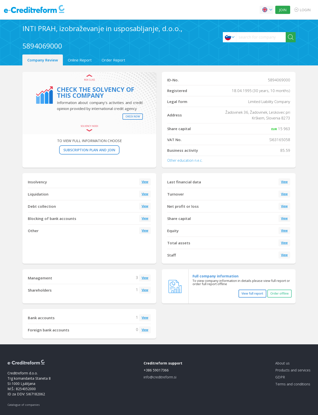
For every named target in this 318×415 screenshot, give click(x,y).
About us (282, 363)
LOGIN (305, 9)
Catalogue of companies (23, 405)
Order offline (279, 293)
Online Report (80, 59)
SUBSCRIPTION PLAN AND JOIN (89, 150)
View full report (252, 293)
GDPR (280, 377)
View (145, 182)
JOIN (282, 9)
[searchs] (261, 37)
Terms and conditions (292, 384)
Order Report (113, 59)
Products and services (293, 370)
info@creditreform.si (160, 377)
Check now (132, 116)
